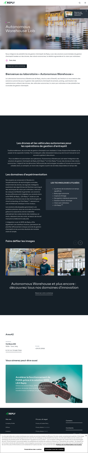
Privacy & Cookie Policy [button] (42, 423)
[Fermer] (86, 436)
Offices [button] (8, 427)
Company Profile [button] (10, 423)
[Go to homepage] (9, 3)
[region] (44, 443)
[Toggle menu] (85, 3)
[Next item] (80, 243)
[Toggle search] (79, 3)
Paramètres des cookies (33, 449)
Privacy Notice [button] (43, 427)
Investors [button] (8, 431)
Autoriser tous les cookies (54, 449)
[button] (16, 66)
